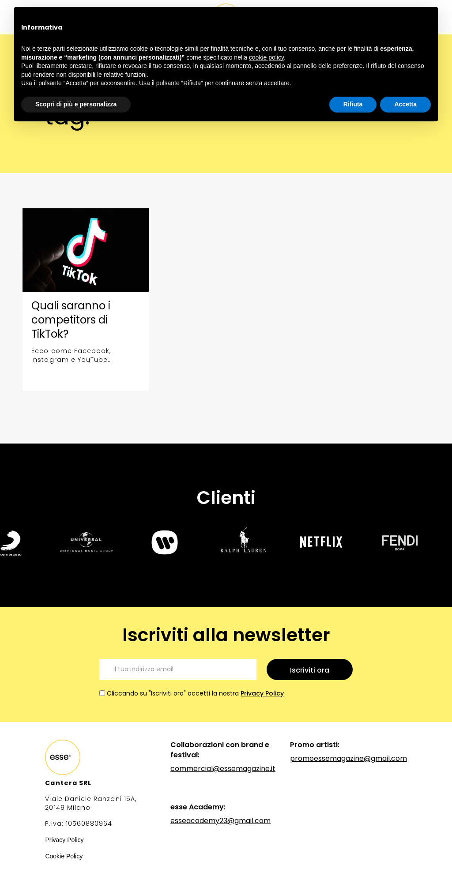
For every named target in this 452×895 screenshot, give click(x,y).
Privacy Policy (262, 693)
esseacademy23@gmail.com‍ (220, 821)
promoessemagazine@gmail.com (348, 758)
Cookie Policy (64, 856)
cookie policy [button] (266, 57)
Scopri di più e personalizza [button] (76, 104)
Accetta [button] (405, 104)
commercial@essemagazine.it (222, 768)
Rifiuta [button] (353, 104)
